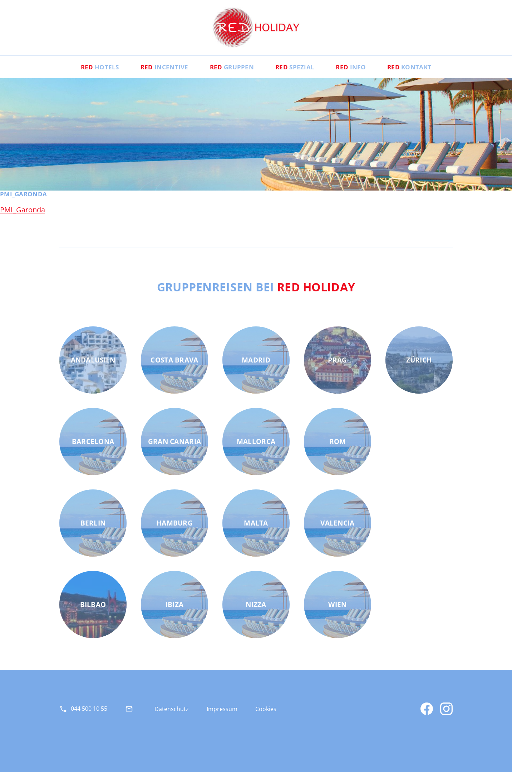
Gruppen (230, 73)
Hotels (88, 73)
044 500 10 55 (89, 716)
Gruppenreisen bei (256, 294)
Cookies (265, 716)
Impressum (222, 716)
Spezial (297, 73)
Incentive (157, 73)
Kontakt (420, 73)
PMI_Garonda (22, 217)
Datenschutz (171, 716)
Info (357, 73)
